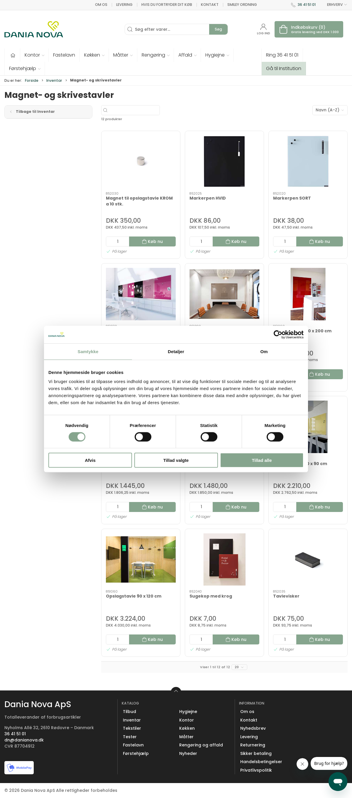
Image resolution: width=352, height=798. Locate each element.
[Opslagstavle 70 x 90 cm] (308, 427)
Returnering (252, 745)
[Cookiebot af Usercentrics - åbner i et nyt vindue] (278, 334)
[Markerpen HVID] (224, 161)
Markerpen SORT (292, 198)
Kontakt (210, 4)
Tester (130, 737)
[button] (34, 55)
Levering (124, 4)
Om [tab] (264, 351)
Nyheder (188, 753)
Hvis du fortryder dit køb (166, 4)
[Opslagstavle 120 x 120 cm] (141, 294)
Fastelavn (133, 745)
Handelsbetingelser (261, 762)
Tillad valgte (176, 460)
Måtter (186, 737)
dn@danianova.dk (24, 740)
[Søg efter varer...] (147, 110)
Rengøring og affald (201, 745)
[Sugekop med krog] (224, 559)
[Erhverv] (33, 29)
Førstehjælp (136, 753)
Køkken (187, 728)
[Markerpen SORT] (308, 161)
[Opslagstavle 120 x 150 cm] (224, 294)
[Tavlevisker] (308, 559)
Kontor (186, 720)
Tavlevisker (286, 596)
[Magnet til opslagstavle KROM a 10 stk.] (141, 161)
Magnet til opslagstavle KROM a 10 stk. (139, 201)
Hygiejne (188, 711)
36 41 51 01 (307, 4)
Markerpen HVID (207, 198)
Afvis (90, 460)
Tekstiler (132, 728)
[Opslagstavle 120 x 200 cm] (308, 294)
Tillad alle (262, 460)
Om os (101, 4)
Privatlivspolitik (256, 770)
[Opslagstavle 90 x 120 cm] (141, 559)
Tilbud (129, 711)
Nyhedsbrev (253, 728)
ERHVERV (334, 4)
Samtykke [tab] (88, 351)
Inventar (54, 80)
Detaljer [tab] (176, 351)
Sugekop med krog (210, 596)
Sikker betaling (256, 753)
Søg (218, 29)
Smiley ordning (242, 4)
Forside (31, 80)
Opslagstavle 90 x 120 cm (133, 596)
